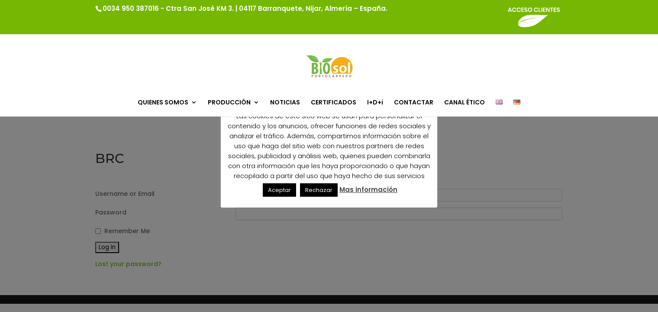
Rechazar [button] (318, 190)
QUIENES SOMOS (163, 103)
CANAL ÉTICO (464, 103)
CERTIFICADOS (333, 103)
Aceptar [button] (279, 190)
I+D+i (375, 103)
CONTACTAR (413, 103)
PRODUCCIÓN (229, 103)
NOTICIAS (285, 103)
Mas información (368, 189)
